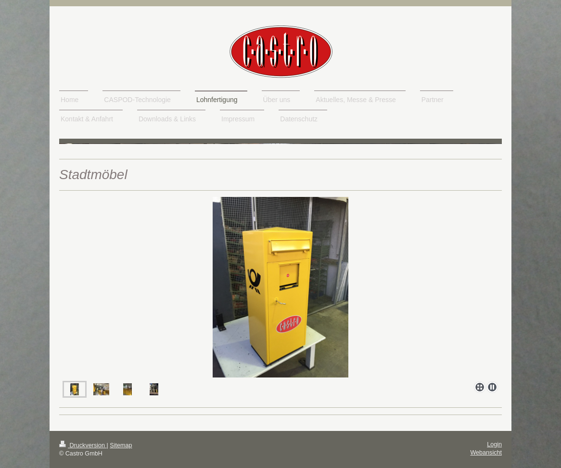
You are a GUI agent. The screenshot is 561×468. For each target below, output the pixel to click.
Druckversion (82, 445)
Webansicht (486, 452)
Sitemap (121, 445)
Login (494, 444)
